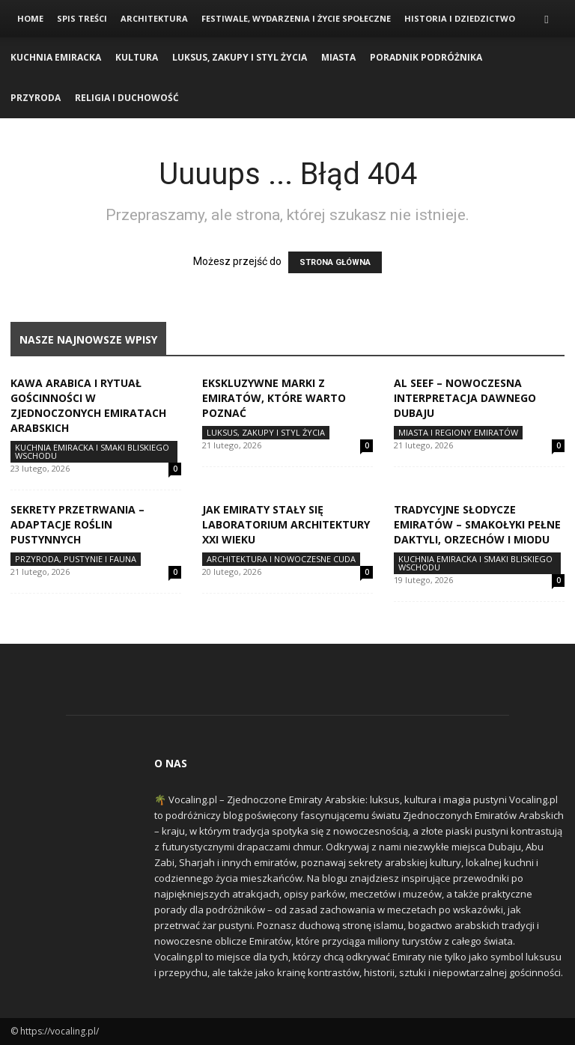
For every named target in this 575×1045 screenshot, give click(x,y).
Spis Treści (82, 18)
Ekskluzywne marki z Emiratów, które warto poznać (274, 398)
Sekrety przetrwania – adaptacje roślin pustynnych (77, 524)
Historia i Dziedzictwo (459, 18)
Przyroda (35, 97)
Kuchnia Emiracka (55, 57)
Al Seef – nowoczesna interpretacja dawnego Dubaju (465, 398)
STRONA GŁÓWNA (335, 262)
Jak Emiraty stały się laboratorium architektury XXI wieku (286, 524)
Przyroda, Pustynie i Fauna (75, 558)
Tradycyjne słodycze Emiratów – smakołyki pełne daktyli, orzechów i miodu (477, 524)
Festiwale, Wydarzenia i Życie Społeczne (296, 18)
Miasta (338, 57)
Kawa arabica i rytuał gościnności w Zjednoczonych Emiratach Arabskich (88, 405)
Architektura (154, 18)
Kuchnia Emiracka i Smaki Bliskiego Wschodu (92, 451)
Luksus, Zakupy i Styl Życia (239, 57)
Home (30, 18)
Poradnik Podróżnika (426, 57)
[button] (547, 19)
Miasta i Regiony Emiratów (458, 432)
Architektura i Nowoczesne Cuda (281, 558)
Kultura (136, 57)
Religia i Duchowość (127, 97)
